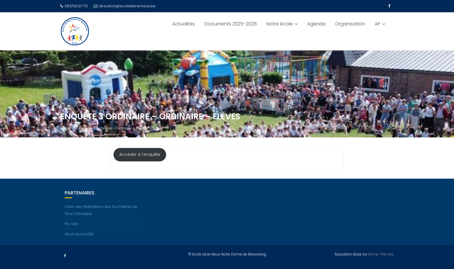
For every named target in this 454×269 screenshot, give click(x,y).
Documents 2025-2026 (230, 23)
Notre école (279, 23)
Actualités (183, 23)
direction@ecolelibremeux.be (125, 6)
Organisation (350, 23)
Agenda (316, 23)
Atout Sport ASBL (79, 234)
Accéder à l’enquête (139, 155)
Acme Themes (381, 253)
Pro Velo (72, 223)
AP (377, 23)
